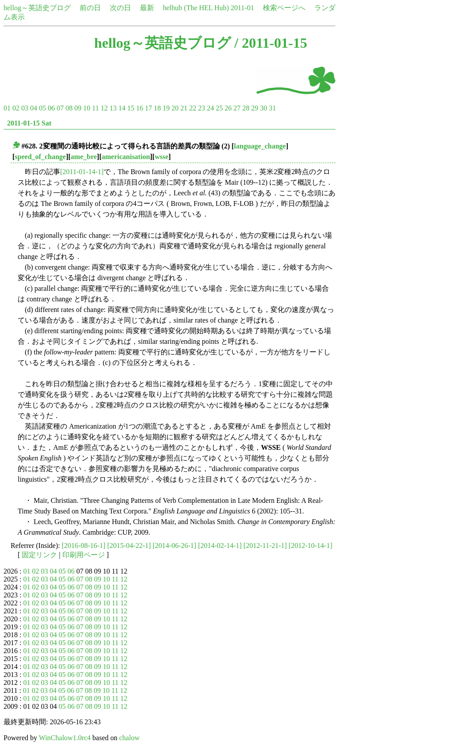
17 (148, 108)
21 (183, 108)
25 (219, 108)
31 (272, 108)
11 (95, 108)
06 (51, 108)
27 (236, 108)
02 (15, 108)
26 (227, 108)
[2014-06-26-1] (175, 545)
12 (104, 108)
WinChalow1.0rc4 (65, 737)
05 (42, 108)
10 (86, 108)
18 (157, 108)
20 (174, 108)
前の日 (90, 7)
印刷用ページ (83, 555)
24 (210, 108)
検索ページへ (284, 7)
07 (60, 108)
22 (192, 108)
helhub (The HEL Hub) (196, 7)
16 (139, 108)
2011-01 (242, 7)
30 (263, 108)
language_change (260, 146)
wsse (161, 156)
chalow (129, 737)
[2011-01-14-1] (82, 171)
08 (69, 108)
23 (201, 108)
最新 (147, 7)
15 (130, 108)
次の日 (120, 7)
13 (112, 108)
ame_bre (84, 156)
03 (24, 108)
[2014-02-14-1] (220, 545)
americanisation (125, 156)
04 (33, 108)
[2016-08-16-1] (84, 545)
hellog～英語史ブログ (37, 7)
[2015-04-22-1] (129, 545)
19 (166, 108)
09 (77, 108)
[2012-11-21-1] (265, 545)
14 (121, 108)
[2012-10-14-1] (310, 545)
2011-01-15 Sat (29, 123)
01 (7, 108)
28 (245, 108)
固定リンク (39, 555)
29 (254, 108)
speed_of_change (40, 156)
